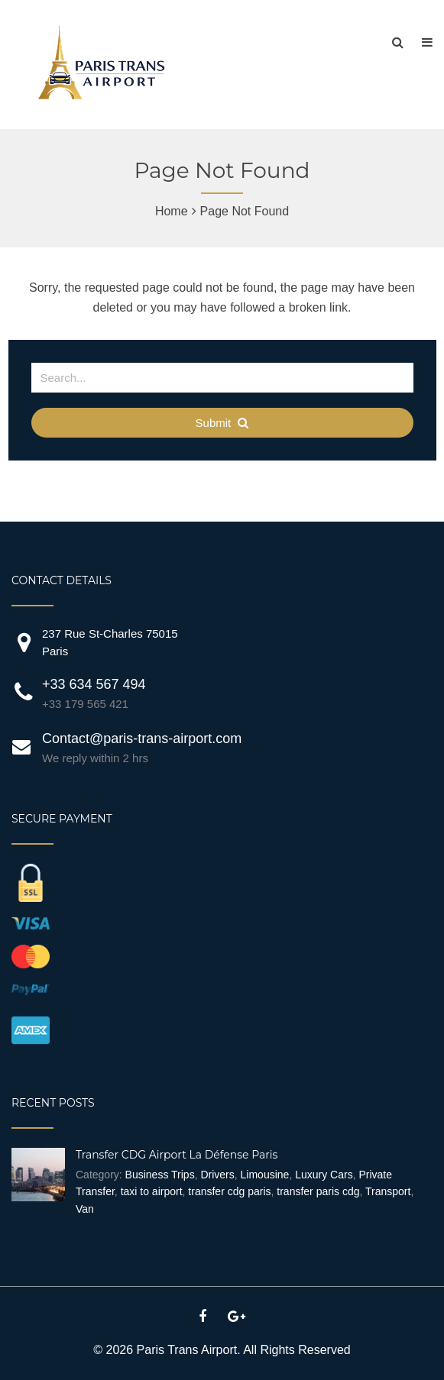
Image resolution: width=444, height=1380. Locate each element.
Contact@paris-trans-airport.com (141, 738)
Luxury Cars (323, 1174)
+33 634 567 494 (94, 684)
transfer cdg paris (229, 1191)
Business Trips (160, 1174)
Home (171, 211)
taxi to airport (152, 1191)
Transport (387, 1191)
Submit (222, 422)
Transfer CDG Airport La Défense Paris (176, 1155)
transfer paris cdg (318, 1191)
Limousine (265, 1174)
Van (85, 1209)
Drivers (217, 1174)
